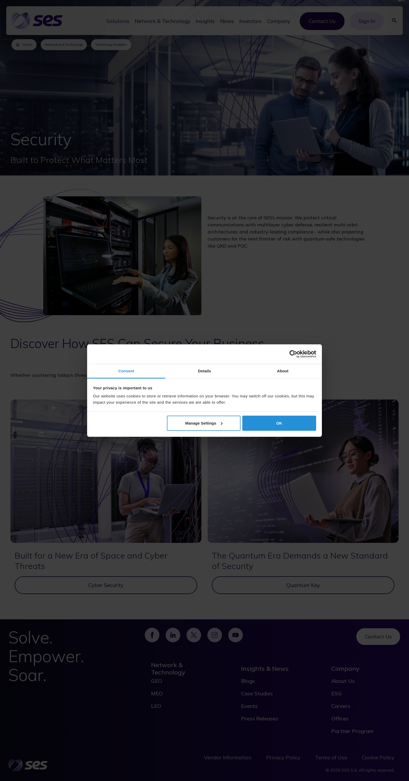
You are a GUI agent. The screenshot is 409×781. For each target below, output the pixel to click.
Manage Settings (203, 423)
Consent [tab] (126, 370)
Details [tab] (204, 370)
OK (279, 423)
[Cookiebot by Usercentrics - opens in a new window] (293, 354)
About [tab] (282, 370)
